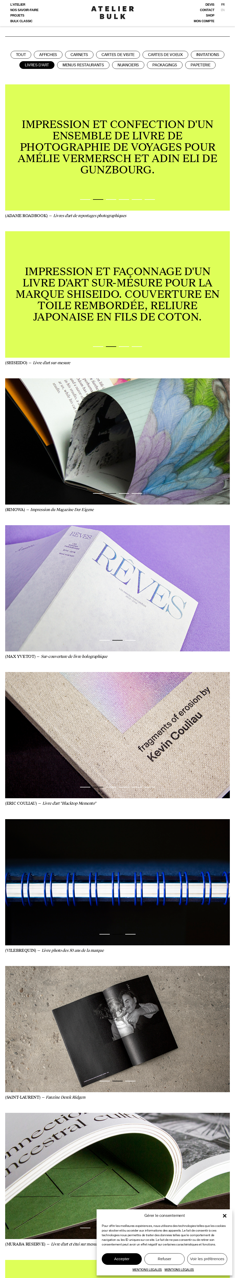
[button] (224, 1215)
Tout (21, 54)
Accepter (121, 1259)
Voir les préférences (207, 1259)
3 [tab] (111, 199)
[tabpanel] (117, 147)
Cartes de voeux (165, 54)
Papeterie (200, 65)
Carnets (79, 54)
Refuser (164, 1259)
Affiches (48, 54)
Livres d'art (37, 65)
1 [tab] (85, 199)
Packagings (164, 65)
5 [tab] (137, 199)
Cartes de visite (118, 54)
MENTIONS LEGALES (147, 1270)
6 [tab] (150, 199)
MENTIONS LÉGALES (179, 1270)
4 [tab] (124, 199)
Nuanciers (128, 65)
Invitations (207, 54)
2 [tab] (98, 199)
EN (223, 10)
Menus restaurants (83, 65)
